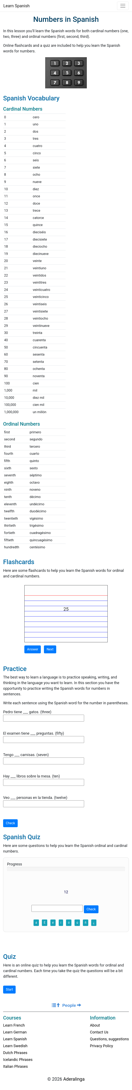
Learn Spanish (16, 5)
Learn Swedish (15, 1046)
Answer (32, 649)
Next (50, 649)
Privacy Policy (101, 1046)
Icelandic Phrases (17, 1059)
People (71, 1005)
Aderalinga (74, 1079)
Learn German (15, 1032)
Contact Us (99, 1032)
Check (10, 823)
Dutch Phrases (15, 1052)
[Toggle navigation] (123, 6)
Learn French (14, 1025)
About (95, 1025)
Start (9, 989)
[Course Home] (56, 1005)
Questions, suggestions (109, 1039)
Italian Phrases (15, 1066)
